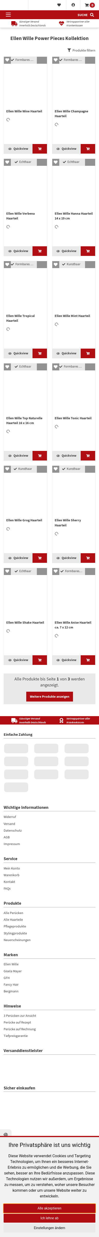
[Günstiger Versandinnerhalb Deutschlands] (26, 23)
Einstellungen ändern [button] (49, 1228)
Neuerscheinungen (17, 1036)
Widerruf (10, 913)
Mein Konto (12, 964)
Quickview (18, 165)
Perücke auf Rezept (17, 1118)
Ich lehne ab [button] (49, 1218)
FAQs (7, 984)
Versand (9, 920)
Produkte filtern (81, 50)
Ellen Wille (11, 1060)
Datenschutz (13, 926)
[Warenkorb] (89, 5)
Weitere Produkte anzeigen (49, 792)
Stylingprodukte (15, 1029)
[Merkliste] (59, 5)
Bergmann (11, 1087)
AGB (7, 933)
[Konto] (73, 5)
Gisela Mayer (13, 1067)
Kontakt (9, 978)
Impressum (12, 940)
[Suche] (86, 14)
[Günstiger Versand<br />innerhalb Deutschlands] (26, 816)
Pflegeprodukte (15, 1022)
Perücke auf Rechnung (20, 1125)
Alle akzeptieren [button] (49, 1208)
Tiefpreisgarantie (16, 1132)
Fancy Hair (11, 1080)
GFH (7, 1074)
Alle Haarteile (13, 1015)
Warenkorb (12, 971)
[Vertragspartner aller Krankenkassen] (73, 23)
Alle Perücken (13, 1009)
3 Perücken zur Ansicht (20, 1112)
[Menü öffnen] (8, 14)
